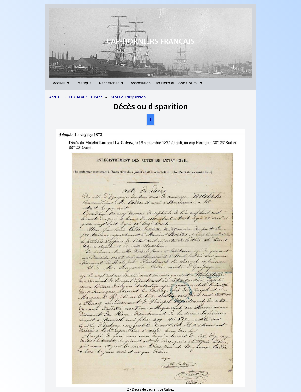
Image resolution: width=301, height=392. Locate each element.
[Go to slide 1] (148, 74)
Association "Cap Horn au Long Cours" (166, 83)
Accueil (61, 83)
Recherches (111, 83)
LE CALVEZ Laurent (85, 97)
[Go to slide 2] (152, 75)
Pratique (84, 83)
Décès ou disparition (128, 97)
